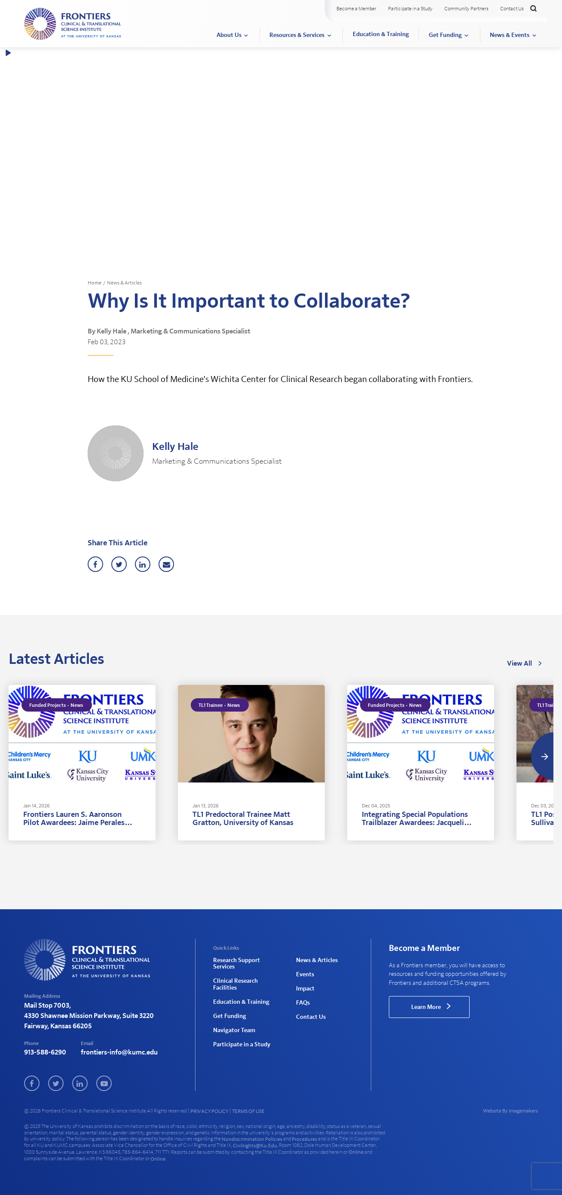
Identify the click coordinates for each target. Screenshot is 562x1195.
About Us (229, 35)
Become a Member (356, 8)
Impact (305, 988)
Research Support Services (236, 963)
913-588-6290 (45, 1052)
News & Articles (124, 282)
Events (305, 974)
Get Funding (445, 35)
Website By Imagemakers (510, 1111)
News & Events (509, 35)
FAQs (303, 1002)
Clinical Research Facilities (235, 984)
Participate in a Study (410, 8)
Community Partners (466, 8)
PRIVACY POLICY (209, 1111)
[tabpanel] (82, 763)
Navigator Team (234, 1029)
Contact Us (512, 8)
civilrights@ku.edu (255, 1145)
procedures (304, 1139)
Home (94, 282)
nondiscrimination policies (252, 1139)
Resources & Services (296, 35)
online (355, 1152)
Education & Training (381, 34)
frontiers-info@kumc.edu (119, 1052)
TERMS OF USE (248, 1111)
